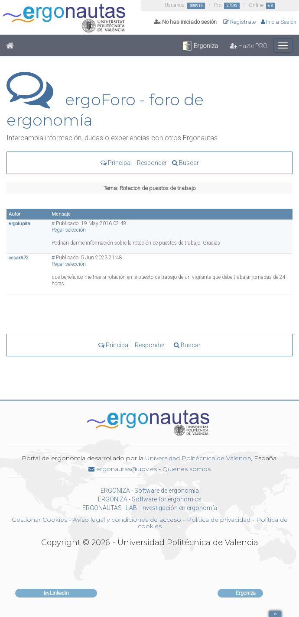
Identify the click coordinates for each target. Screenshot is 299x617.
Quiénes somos (186, 469)
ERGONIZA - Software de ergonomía (150, 490)
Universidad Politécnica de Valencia (198, 458)
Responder (152, 162)
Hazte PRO (248, 45)
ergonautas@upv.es (122, 469)
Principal (116, 162)
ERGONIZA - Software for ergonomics (150, 499)
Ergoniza (200, 46)
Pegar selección (69, 230)
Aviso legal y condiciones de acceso (127, 519)
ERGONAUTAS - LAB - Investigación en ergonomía (149, 507)
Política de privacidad (218, 519)
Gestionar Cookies (39, 519)
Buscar (185, 162)
